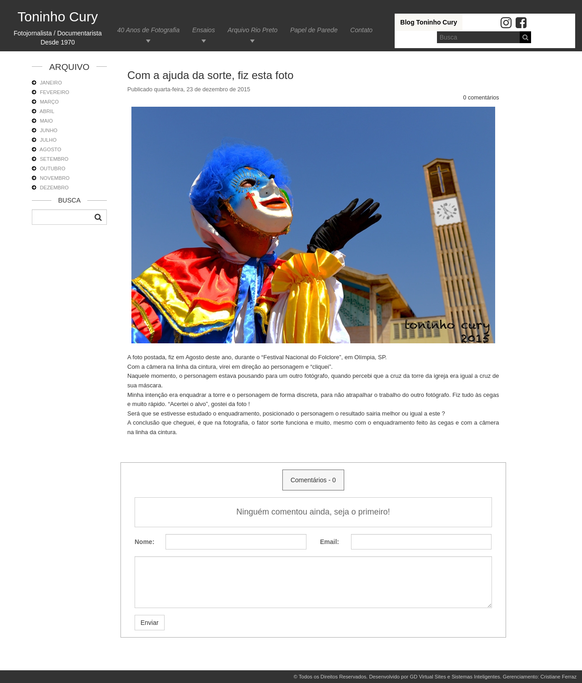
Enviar (149, 622)
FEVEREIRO (55, 92)
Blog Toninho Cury (428, 22)
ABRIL (47, 111)
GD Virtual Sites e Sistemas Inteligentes (455, 676)
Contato (361, 30)
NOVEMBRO (55, 178)
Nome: (145, 541)
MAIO (46, 121)
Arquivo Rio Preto (253, 30)
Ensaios (203, 30)
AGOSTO (50, 149)
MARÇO (49, 101)
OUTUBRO (52, 168)
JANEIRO (51, 82)
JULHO (48, 140)
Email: (329, 541)
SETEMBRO (54, 159)
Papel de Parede (313, 30)
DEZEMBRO (54, 187)
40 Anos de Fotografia (148, 30)
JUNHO (49, 130)
